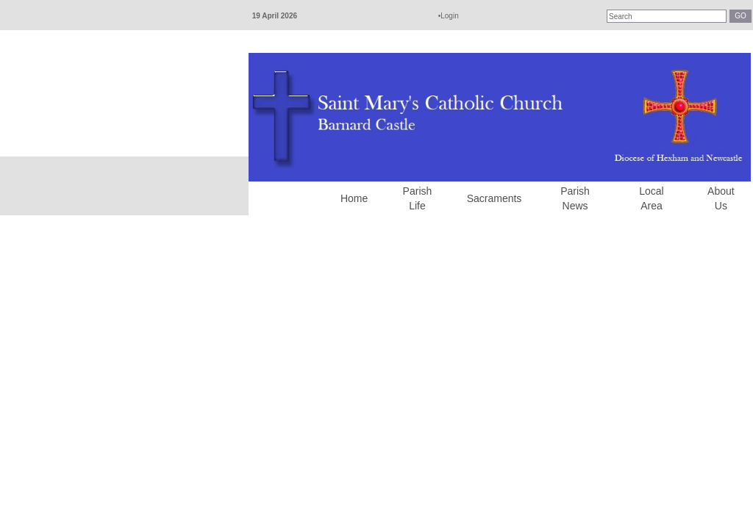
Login (449, 16)
